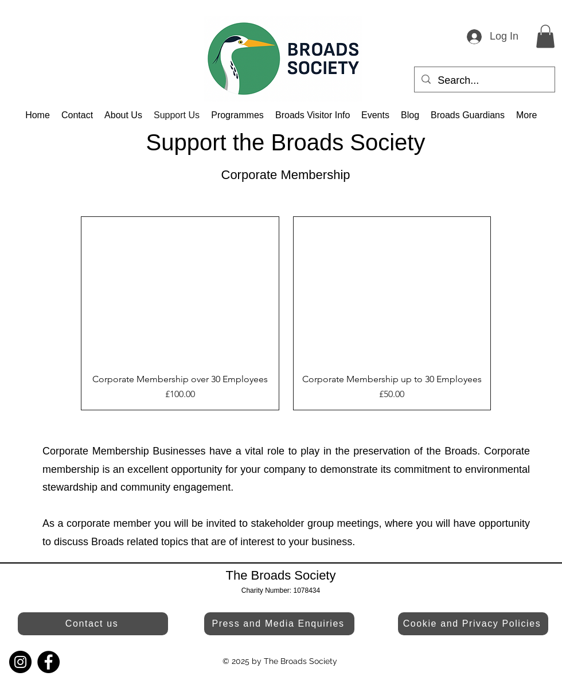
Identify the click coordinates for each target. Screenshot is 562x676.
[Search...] (484, 81)
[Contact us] (93, 623)
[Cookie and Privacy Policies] (473, 623)
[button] (545, 36)
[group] (285, 313)
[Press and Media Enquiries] (279, 623)
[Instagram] (20, 662)
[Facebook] (48, 662)
